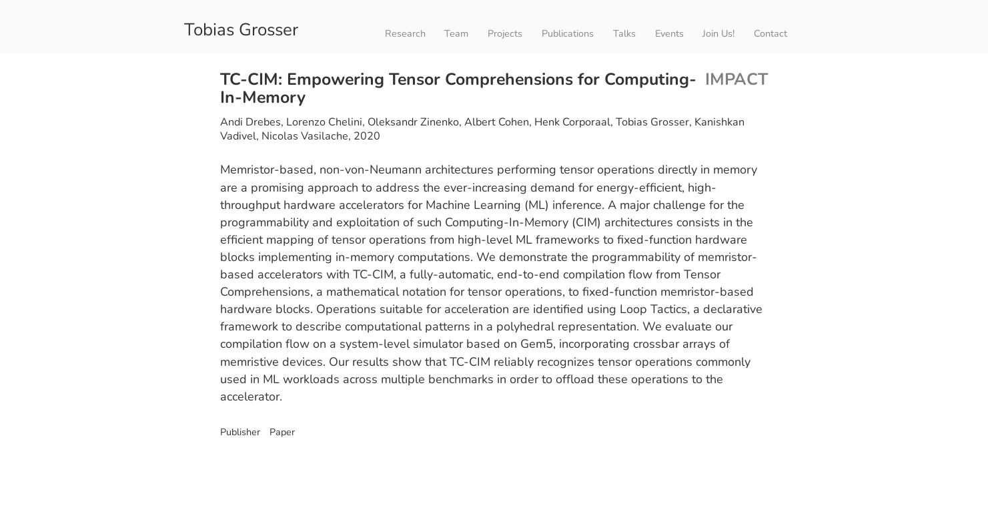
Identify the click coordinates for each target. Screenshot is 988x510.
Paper (281, 432)
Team (456, 33)
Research (405, 33)
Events (669, 33)
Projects (505, 33)
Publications (568, 33)
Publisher (240, 432)
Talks (624, 33)
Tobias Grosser (241, 28)
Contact (770, 33)
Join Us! (718, 33)
